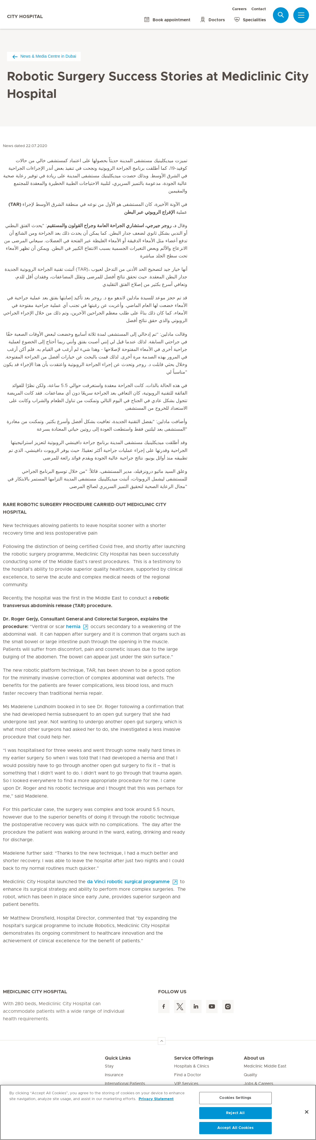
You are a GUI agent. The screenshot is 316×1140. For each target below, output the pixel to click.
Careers (239, 9)
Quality (250, 1075)
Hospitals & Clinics (191, 1066)
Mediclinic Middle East (265, 1066)
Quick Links (118, 1058)
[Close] (306, 1112)
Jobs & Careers (258, 1084)
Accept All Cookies (235, 1128)
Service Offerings (193, 1058)
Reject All (235, 1113)
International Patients (125, 1084)
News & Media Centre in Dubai (44, 56)
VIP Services (186, 1084)
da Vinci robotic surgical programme (128, 881)
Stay (109, 1066)
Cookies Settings (235, 1098)
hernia (73, 626)
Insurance (114, 1075)
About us (254, 1058)
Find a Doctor (187, 1075)
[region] (158, 1112)
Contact (258, 9)
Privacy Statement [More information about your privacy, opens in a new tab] (156, 1099)
